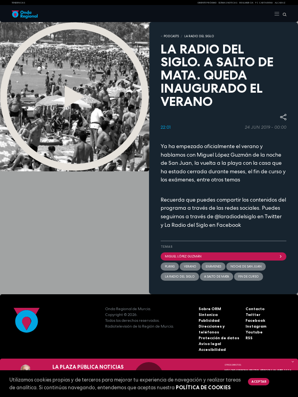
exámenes (213, 266)
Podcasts (171, 36)
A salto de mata (216, 276)
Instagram (256, 326)
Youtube (254, 332)
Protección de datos (219, 337)
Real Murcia (246, 2)
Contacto (255, 308)
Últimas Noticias (227, 2)
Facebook (255, 320)
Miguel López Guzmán (223, 256)
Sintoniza (208, 314)
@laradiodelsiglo (235, 216)
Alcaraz (280, 2)
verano (190, 266)
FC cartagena (264, 2)
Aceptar (258, 381)
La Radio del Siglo (199, 36)
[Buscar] (283, 14)
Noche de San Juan (246, 266)
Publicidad (209, 320)
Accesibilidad (212, 349)
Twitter (253, 314)
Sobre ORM (210, 308)
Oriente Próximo (207, 2)
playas (170, 266)
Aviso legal (210, 343)
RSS (249, 337)
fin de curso (248, 276)
